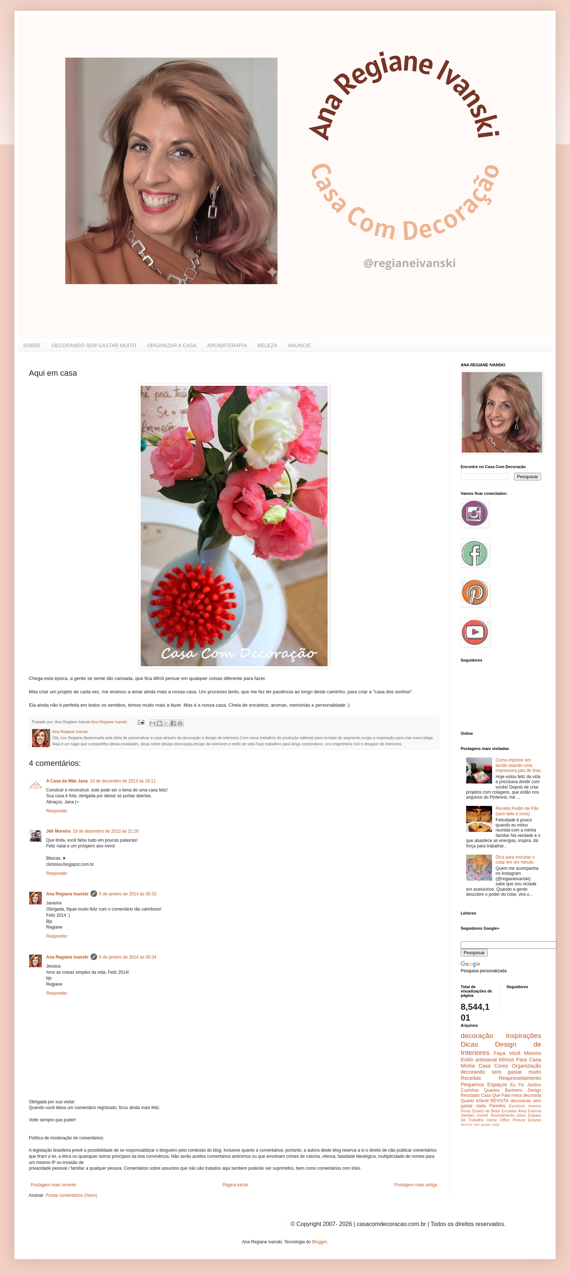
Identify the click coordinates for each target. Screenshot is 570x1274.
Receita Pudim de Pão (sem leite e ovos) (517, 811)
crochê (482, 1115)
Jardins (534, 1084)
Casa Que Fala (495, 1095)
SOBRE (32, 345)
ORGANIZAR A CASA (171, 345)
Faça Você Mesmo (517, 1053)
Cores (501, 1066)
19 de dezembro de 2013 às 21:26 (106, 831)
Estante (534, 1120)
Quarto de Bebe (486, 1111)
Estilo (467, 1060)
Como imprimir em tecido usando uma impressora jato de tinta (518, 765)
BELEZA (267, 345)
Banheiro (513, 1090)
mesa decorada (526, 1095)
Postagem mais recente (53, 1184)
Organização (526, 1066)
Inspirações (523, 1035)
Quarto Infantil (474, 1100)
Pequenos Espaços (484, 1084)
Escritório (517, 1106)
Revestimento (502, 1115)
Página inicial (235, 1184)
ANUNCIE (299, 345)
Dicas (469, 1044)
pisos (521, 1115)
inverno (535, 1106)
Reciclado (470, 1095)
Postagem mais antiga (415, 1184)
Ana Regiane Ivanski (67, 893)
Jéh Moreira (58, 831)
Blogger (319, 1241)
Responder (56, 810)
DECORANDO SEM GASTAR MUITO (94, 345)
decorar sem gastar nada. (480, 1124)
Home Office (498, 1120)
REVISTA (500, 1100)
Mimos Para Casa (520, 1060)
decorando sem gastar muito (501, 1072)
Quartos (492, 1090)
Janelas (467, 1115)
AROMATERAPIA (227, 345)
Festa (465, 1111)
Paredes (497, 1105)
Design (534, 1090)
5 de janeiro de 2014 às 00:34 (128, 957)
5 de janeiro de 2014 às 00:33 (128, 893)
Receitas (471, 1078)
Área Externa (529, 1111)
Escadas (508, 1111)
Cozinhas (470, 1090)
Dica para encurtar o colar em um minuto (515, 860)
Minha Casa (476, 1066)
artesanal (486, 1060)
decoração (477, 1035)
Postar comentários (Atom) (71, 1195)
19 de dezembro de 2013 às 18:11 (123, 781)
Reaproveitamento (520, 1078)
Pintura (519, 1120)
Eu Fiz (517, 1084)
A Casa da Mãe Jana (67, 781)
